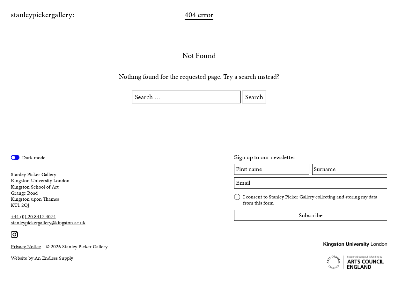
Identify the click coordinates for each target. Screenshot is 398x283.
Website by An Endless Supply (42, 258)
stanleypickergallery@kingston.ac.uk (48, 223)
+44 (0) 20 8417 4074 (33, 216)
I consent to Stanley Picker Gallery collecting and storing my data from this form (310, 199)
